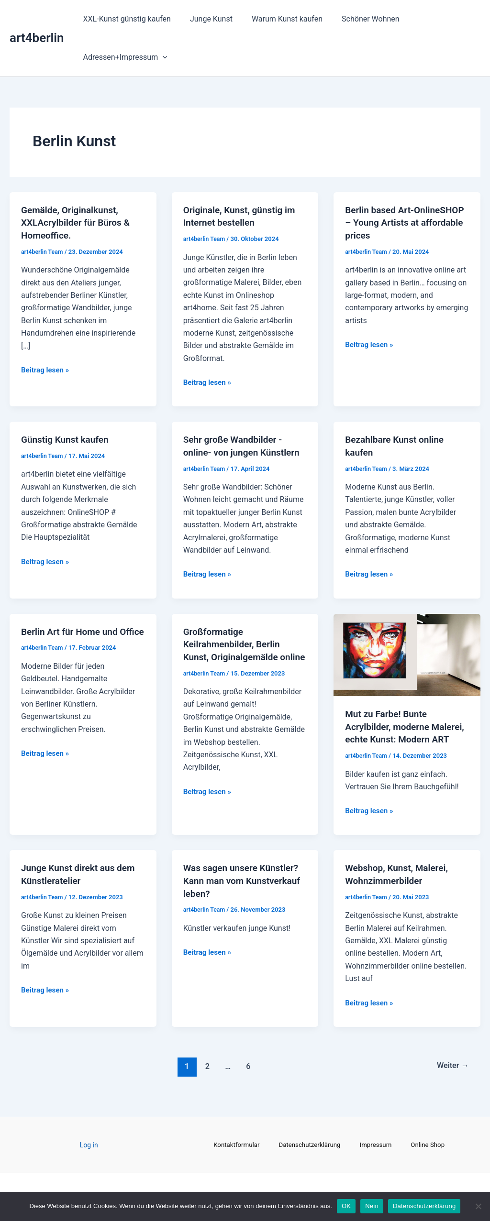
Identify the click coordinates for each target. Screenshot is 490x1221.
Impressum (377, 1145)
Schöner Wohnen (357, 18)
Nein (372, 1206)
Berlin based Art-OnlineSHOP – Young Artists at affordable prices (406, 222)
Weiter (451, 1075)
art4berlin (37, 38)
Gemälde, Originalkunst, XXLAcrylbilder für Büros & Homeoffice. (78, 222)
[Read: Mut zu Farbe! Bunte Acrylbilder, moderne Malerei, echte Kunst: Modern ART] (407, 652)
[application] (161, 57)
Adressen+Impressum (123, 57)
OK (346, 1206)
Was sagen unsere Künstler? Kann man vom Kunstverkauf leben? (245, 890)
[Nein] (478, 1206)
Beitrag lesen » (46, 368)
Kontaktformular (233, 1145)
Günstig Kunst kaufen (67, 439)
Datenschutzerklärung (309, 1145)
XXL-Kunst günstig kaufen (125, 18)
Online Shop (431, 1145)
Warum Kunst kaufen (277, 18)
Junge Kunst (205, 18)
